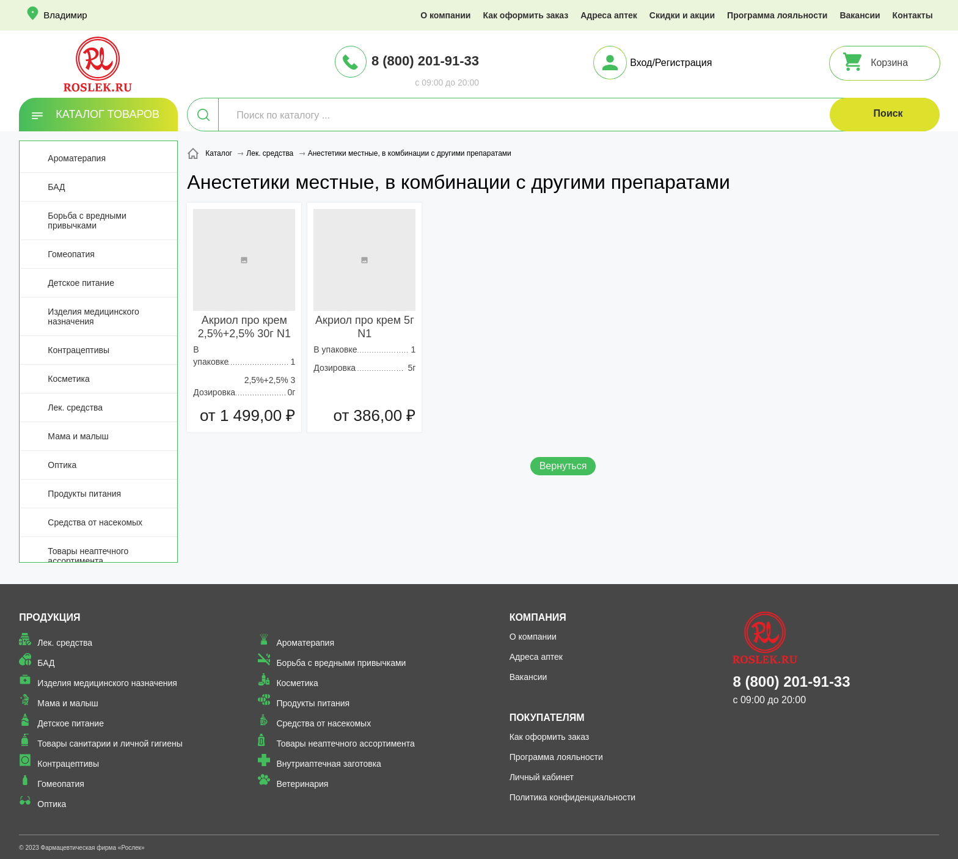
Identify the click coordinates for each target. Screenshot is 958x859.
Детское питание (81, 283)
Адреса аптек (608, 15)
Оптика (62, 465)
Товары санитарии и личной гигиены (109, 743)
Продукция (49, 617)
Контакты (913, 15)
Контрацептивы (78, 350)
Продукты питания (84, 494)
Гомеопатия (71, 254)
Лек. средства (75, 407)
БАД (56, 187)
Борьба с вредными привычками (87, 220)
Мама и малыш (78, 436)
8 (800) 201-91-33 (425, 60)
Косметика (68, 379)
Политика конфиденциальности (573, 797)
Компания (538, 617)
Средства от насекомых (95, 522)
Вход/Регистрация (671, 62)
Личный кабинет (542, 777)
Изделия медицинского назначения (93, 316)
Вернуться (563, 466)
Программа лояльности (777, 15)
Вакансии (859, 15)
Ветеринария (302, 784)
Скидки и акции (682, 15)
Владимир (65, 15)
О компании (445, 15)
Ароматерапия (77, 158)
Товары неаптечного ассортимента (88, 556)
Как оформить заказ (525, 15)
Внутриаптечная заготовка (328, 764)
